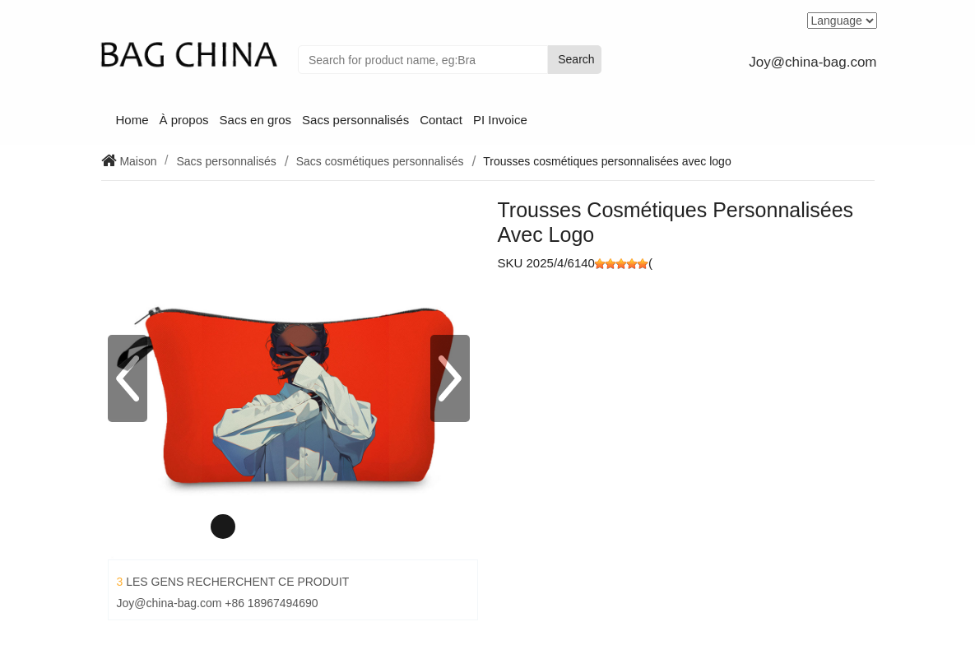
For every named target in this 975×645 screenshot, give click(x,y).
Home (132, 120)
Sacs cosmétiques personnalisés (380, 161)
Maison (137, 161)
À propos (184, 120)
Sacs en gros (256, 120)
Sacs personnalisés (355, 120)
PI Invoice (500, 120)
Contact (441, 120)
